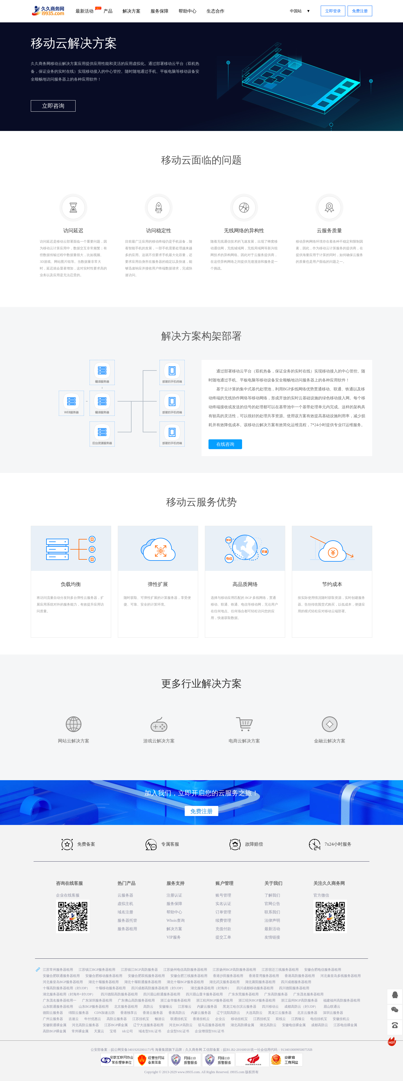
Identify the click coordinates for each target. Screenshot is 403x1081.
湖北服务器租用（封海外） (211, 988)
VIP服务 (174, 937)
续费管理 (223, 920)
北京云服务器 (307, 1013)
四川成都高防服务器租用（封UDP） (158, 988)
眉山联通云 (332, 1007)
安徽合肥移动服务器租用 (103, 976)
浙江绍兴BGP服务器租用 (256, 1000)
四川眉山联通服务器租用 (161, 994)
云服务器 (125, 895)
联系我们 (272, 912)
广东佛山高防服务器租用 (136, 1000)
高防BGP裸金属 (54, 1031)
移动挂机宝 (239, 1019)
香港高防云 (176, 1013)
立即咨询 (53, 106)
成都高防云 (319, 1025)
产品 (108, 11)
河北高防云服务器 (85, 1025)
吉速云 (74, 1019)
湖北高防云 (268, 1025)
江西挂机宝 (261, 1019)
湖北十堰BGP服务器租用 (185, 982)
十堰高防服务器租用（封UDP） (66, 988)
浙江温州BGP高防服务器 (299, 1000)
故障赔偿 (246, 844)
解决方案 (131, 11)
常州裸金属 (80, 1031)
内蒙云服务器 (207, 1007)
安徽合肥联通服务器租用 (61, 976)
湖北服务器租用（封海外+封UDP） (69, 994)
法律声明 (272, 920)
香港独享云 (128, 1013)
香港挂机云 (201, 1019)
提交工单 (223, 937)
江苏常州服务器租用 (58, 970)
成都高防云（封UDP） (301, 1007)
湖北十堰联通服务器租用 (142, 982)
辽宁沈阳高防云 (228, 1013)
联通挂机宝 (178, 1019)
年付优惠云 (92, 1019)
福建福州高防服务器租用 (341, 1000)
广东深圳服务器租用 (97, 1000)
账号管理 (223, 895)
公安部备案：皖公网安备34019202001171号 (122, 1050)
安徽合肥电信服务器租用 (322, 970)
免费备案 (78, 844)
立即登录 (333, 11)
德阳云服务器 (53, 1013)
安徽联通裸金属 (54, 1025)
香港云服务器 (153, 1013)
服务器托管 (127, 920)
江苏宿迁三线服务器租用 (280, 970)
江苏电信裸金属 (345, 1025)
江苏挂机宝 (140, 1019)
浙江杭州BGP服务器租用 (214, 1000)
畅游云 (160, 1019)
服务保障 (159, 11)
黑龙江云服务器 (280, 1013)
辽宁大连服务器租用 (148, 1025)
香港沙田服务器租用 (228, 976)
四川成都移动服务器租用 (254, 988)
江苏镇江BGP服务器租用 (97, 970)
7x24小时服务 (330, 844)
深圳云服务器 (333, 1013)
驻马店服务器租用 (211, 1025)
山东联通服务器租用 (58, 1007)
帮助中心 (187, 11)
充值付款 (223, 929)
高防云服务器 (117, 1019)
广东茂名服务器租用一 (59, 1000)
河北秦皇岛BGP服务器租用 (63, 982)
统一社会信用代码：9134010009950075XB (281, 1050)
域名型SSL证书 (150, 1031)
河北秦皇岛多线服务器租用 (340, 976)
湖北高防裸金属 (242, 1025)
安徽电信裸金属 (294, 1025)
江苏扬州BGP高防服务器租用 (234, 970)
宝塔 (113, 1031)
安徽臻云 (165, 1007)
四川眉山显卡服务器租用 (204, 994)
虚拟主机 (125, 904)
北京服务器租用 (126, 1007)
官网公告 (272, 904)
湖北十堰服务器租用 (103, 982)
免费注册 (360, 11)
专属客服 (162, 844)
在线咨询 (225, 444)
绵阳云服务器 (79, 1013)
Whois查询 (176, 920)
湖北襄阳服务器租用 (260, 982)
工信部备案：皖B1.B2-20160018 (226, 1050)
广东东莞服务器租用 (243, 994)
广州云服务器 (53, 1019)
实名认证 (223, 904)
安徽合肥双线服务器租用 (146, 976)
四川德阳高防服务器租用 (119, 994)
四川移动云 (270, 1007)
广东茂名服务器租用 (308, 994)
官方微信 (321, 895)
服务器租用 (127, 929)
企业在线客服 (67, 895)
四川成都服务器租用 (296, 982)
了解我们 (272, 895)
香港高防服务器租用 (300, 976)
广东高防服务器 (276, 994)
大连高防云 (254, 1013)
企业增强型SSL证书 (209, 1031)
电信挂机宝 (318, 1019)
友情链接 (272, 937)
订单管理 (223, 912)
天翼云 (99, 1031)
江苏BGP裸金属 (116, 1025)
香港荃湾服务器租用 (264, 976)
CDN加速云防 (104, 1013)
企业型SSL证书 (178, 1031)
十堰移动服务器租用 (110, 988)
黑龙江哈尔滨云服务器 (239, 1007)
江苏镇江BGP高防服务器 (139, 970)
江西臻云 (298, 1019)
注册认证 (174, 895)
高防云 (148, 1007)
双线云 (281, 1019)
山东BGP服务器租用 (94, 1007)
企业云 (220, 1019)
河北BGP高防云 (180, 1025)
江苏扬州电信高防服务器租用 (185, 970)
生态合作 (215, 11)
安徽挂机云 (341, 1019)
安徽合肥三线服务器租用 (188, 976)
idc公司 (127, 1031)
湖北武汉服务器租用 (224, 982)
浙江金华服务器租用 (175, 1000)
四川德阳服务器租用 (294, 988)
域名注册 (125, 912)
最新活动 (87, 10)
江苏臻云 (184, 1007)
